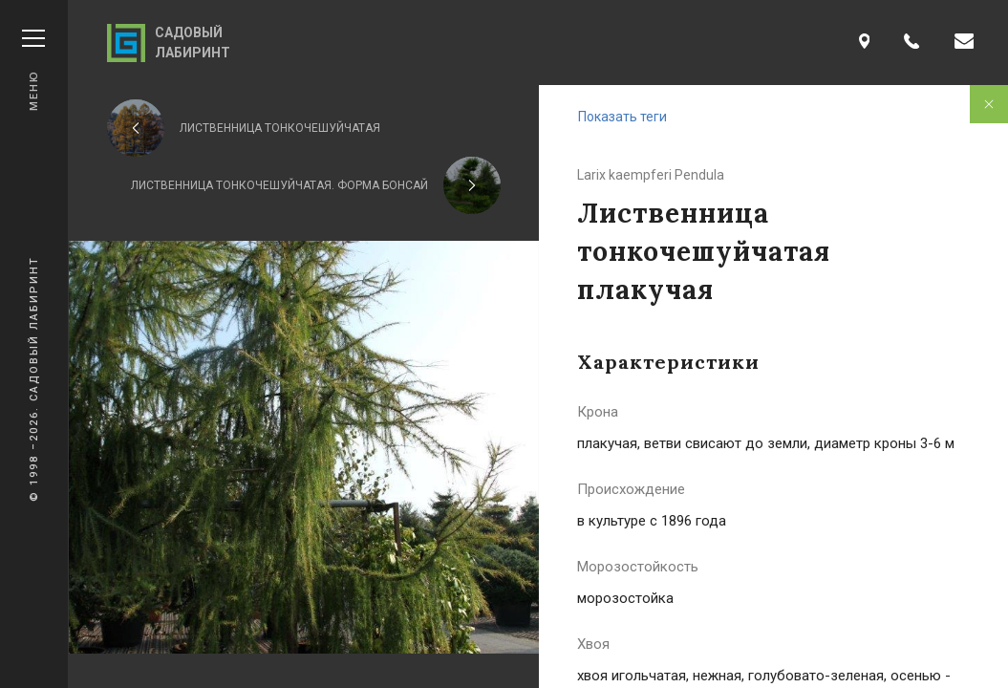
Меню (33, 70)
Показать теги (622, 116)
